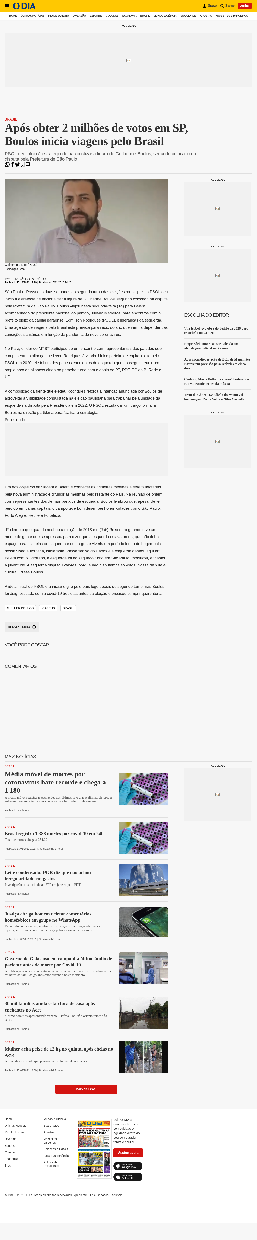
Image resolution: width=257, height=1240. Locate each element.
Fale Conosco (99, 1195)
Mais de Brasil (86, 1089)
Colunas (112, 15)
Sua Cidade (188, 15)
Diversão (79, 15)
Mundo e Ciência (164, 15)
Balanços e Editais (55, 1149)
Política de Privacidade (51, 1164)
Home (13, 15)
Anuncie (117, 1195)
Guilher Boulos (20, 608)
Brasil (145, 15)
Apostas (206, 15)
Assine (244, 5)
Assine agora (128, 1152)
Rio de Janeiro (58, 15)
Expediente (79, 1195)
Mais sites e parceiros (232, 15)
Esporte (96, 15)
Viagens (48, 608)
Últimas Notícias (32, 15)
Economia (129, 15)
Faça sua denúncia (56, 1155)
